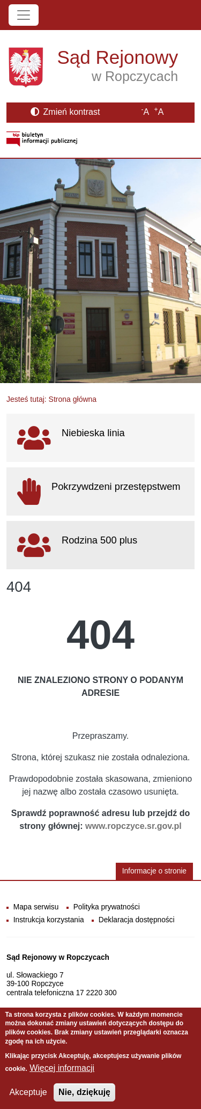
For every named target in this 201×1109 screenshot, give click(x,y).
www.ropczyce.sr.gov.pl (133, 826)
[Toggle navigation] (24, 15)
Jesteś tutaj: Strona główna (51, 399)
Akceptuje (28, 1099)
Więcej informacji (61, 1075)
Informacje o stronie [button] (154, 871)
